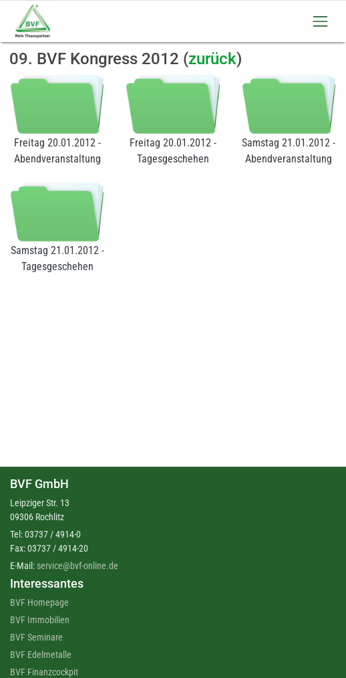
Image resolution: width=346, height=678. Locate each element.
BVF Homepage (39, 602)
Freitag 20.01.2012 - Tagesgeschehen (172, 119)
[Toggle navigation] (320, 21)
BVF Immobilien (39, 619)
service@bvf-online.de (77, 565)
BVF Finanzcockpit (44, 672)
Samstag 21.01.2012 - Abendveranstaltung (289, 119)
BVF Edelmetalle (40, 654)
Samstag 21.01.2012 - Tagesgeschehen (57, 227)
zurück (212, 58)
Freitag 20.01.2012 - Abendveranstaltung (57, 119)
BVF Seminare (36, 637)
